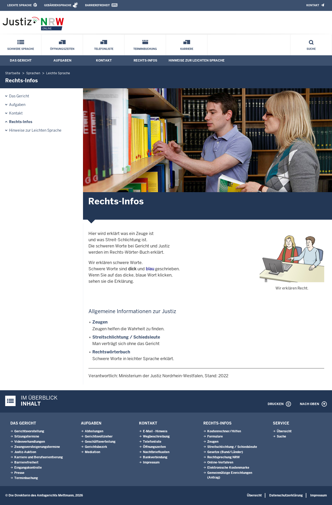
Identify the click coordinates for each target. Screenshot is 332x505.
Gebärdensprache (57, 5)
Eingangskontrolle (28, 468)
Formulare (215, 436)
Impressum (151, 462)
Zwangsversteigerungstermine (37, 447)
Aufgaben (62, 60)
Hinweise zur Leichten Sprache (197, 60)
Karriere (186, 49)
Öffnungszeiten (62, 49)
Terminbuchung (145, 49)
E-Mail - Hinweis (155, 431)
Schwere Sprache (20, 49)
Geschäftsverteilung (100, 442)
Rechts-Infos (145, 60)
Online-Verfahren (220, 462)
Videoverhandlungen (29, 442)
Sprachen (33, 73)
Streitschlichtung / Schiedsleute (126, 337)
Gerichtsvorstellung (29, 431)
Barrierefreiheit (97, 5)
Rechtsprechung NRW (223, 457)
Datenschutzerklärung (286, 495)
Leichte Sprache (19, 5)
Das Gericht (21, 60)
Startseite (12, 73)
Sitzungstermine (26, 436)
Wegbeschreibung (156, 436)
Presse (19, 473)
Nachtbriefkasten (156, 452)
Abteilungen (94, 431)
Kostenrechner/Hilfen (224, 431)
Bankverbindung (155, 457)
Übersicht (284, 431)
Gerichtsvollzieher (99, 436)
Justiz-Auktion (25, 452)
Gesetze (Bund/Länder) (225, 452)
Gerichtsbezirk (96, 447)
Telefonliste (103, 49)
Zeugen (100, 322)
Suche (311, 49)
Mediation (92, 452)
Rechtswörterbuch (111, 352)
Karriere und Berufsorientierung (38, 457)
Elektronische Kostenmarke (228, 468)
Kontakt (312, 5)
